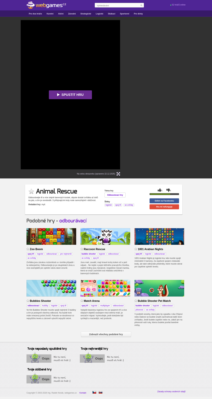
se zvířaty (31, 258)
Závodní (72, 14)
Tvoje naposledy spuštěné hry (47, 348)
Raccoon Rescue (94, 249)
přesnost (139, 310)
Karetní (50, 14)
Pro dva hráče (35, 14)
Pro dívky (138, 14)
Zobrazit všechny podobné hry (106, 334)
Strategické (85, 14)
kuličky (45, 305)
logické (40, 254)
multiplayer (105, 305)
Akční (61, 14)
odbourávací (72, 220)
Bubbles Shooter (40, 300)
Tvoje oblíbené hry (39, 369)
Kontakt (83, 393)
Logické (99, 14)
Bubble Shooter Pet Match (154, 300)
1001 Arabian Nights (150, 249)
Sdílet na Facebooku (164, 201)
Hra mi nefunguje (164, 207)
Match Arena (92, 300)
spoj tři (96, 258)
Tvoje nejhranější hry (94, 348)
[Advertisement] (166, 70)
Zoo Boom (36, 249)
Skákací (111, 14)
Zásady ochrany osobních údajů (171, 391)
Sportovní (124, 14)
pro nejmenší (66, 254)
